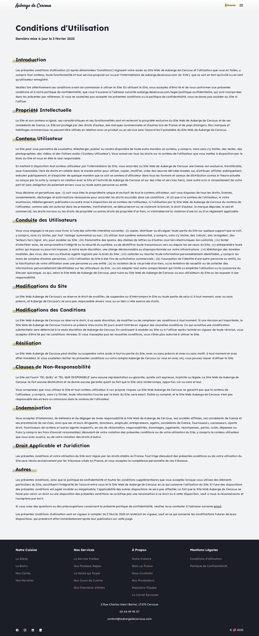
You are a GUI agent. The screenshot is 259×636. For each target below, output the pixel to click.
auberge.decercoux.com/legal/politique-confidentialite (174, 92)
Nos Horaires (25, 580)
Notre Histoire (141, 559)
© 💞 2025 (236, 630)
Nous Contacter (142, 573)
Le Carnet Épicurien (145, 595)
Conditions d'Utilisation (206, 559)
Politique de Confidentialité (208, 566)
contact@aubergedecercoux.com (129, 619)
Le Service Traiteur (86, 559)
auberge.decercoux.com (161, 75)
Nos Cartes (23, 573)
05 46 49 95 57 (129, 611)
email (217, 506)
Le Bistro (22, 566)
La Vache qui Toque (87, 573)
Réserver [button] (230, 5)
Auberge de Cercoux (33, 6)
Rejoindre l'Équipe (144, 587)
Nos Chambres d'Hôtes (89, 587)
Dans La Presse (142, 566)
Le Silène (22, 559)
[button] (241, 5)
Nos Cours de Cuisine (88, 580)
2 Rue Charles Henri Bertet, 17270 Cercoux (129, 604)
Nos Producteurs (143, 580)
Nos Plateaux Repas (87, 566)
